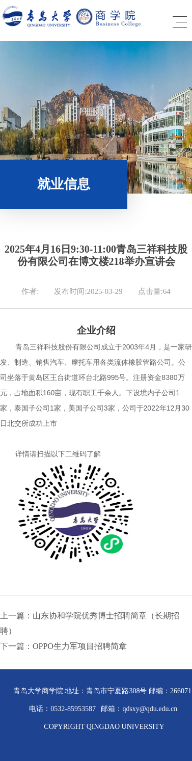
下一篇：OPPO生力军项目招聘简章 (63, 646)
